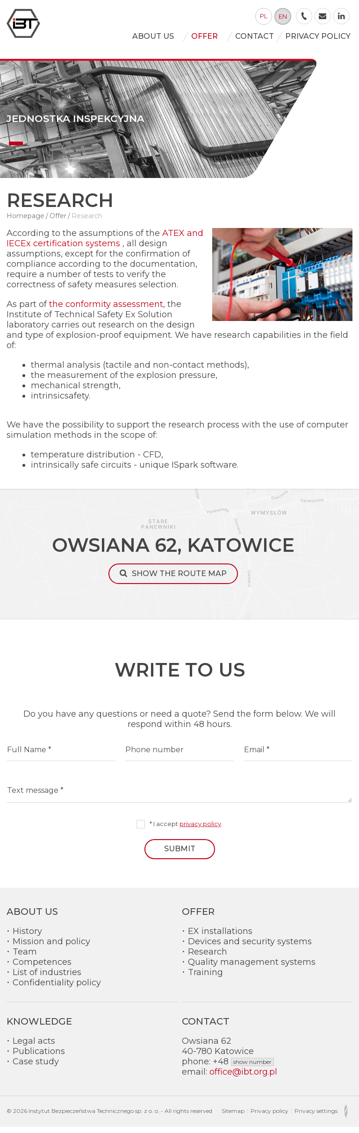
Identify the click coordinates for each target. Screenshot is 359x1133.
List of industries (47, 978)
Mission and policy (51, 947)
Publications (39, 1057)
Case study (36, 1067)
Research (207, 958)
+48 (243, 1067)
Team (25, 958)
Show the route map (179, 580)
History (27, 937)
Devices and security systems (250, 947)
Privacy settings (315, 1116)
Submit (179, 854)
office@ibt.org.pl (243, 1078)
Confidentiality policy (57, 988)
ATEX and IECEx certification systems (105, 244)
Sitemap (233, 1116)
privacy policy (200, 830)
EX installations (220, 937)
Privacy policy (269, 1116)
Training (205, 978)
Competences (42, 968)
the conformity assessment (106, 310)
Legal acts (34, 1047)
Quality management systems (252, 968)
